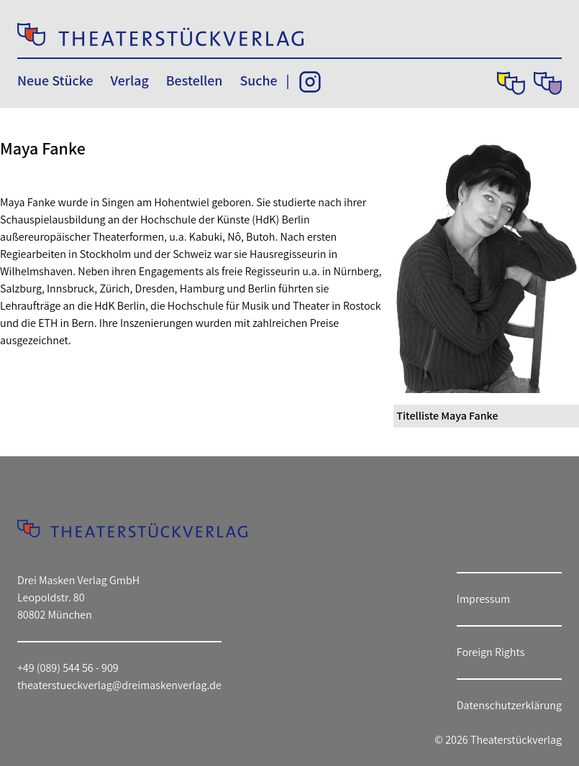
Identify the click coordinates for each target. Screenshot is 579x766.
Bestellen (194, 80)
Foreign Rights (491, 652)
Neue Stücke (55, 80)
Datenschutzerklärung (509, 705)
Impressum (483, 598)
